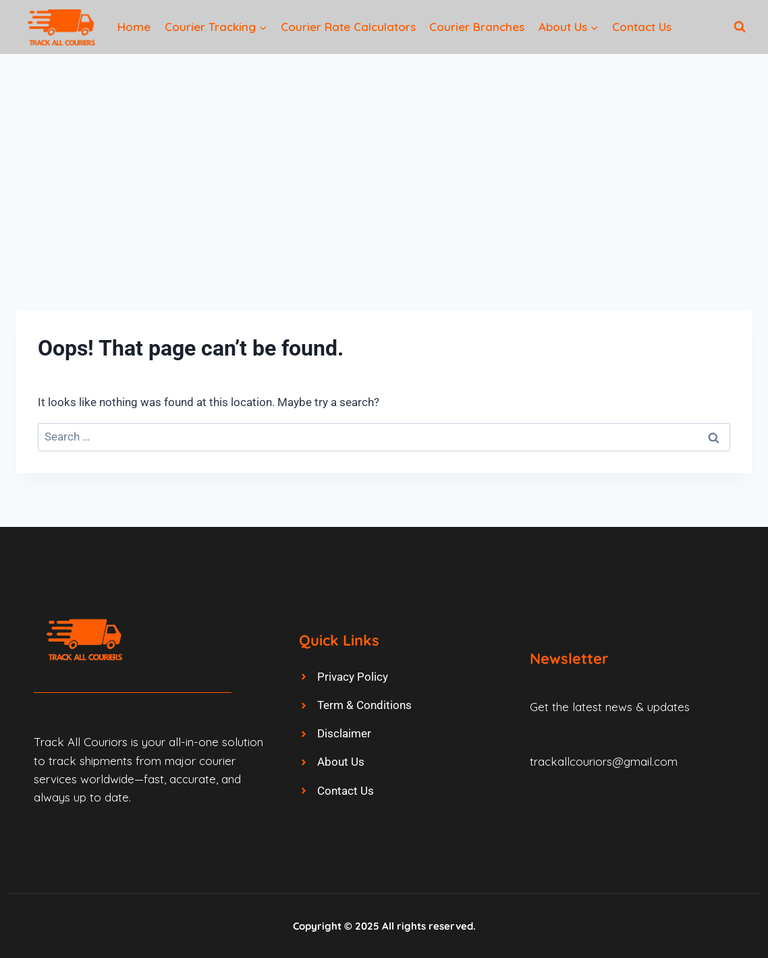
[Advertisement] (384, 155)
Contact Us (641, 27)
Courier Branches (476, 27)
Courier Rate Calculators (348, 27)
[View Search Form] (740, 27)
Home (133, 27)
